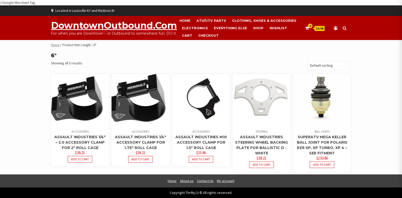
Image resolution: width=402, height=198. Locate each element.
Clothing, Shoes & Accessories (264, 20)
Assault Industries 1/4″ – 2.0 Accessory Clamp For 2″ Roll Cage (80, 142)
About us (187, 181)
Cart (187, 35)
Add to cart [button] (80, 159)
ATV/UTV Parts (211, 20)
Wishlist (278, 28)
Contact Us (205, 181)
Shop (258, 28)
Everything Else (230, 28)
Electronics (195, 28)
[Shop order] (329, 65)
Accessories (80, 131)
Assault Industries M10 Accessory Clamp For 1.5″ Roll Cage (201, 142)
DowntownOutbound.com (114, 25)
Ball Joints (322, 131)
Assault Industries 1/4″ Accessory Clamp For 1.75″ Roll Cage (140, 142)
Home (184, 20)
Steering (262, 131)
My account (225, 181)
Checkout (208, 35)
